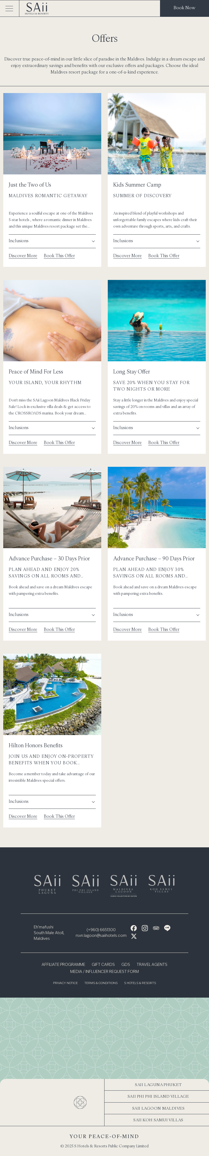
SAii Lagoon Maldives (158, 1108)
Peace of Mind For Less (36, 371)
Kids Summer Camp (137, 184)
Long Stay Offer (131, 371)
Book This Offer (59, 255)
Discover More (23, 255)
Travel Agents (152, 965)
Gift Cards (103, 965)
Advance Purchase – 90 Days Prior (154, 558)
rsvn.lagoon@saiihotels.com (101, 936)
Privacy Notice (65, 983)
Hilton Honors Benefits (36, 745)
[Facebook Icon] (134, 928)
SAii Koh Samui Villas (158, 1119)
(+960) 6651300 (101, 930)
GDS (125, 965)
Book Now (184, 8)
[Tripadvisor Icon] (156, 928)
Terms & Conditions (101, 983)
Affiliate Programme (63, 965)
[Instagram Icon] (145, 928)
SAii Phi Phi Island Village (158, 1096)
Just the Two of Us (30, 184)
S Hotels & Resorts (140, 983)
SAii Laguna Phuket (158, 1084)
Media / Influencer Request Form (104, 972)
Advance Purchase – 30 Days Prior (49, 558)
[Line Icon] (167, 928)
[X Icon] (134, 936)
